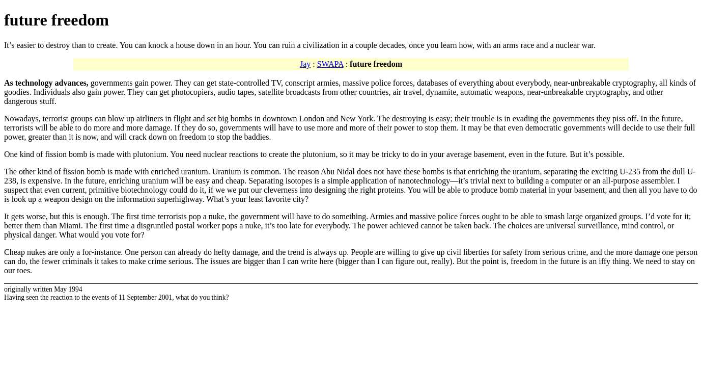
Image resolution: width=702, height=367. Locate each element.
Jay (305, 64)
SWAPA (330, 64)
